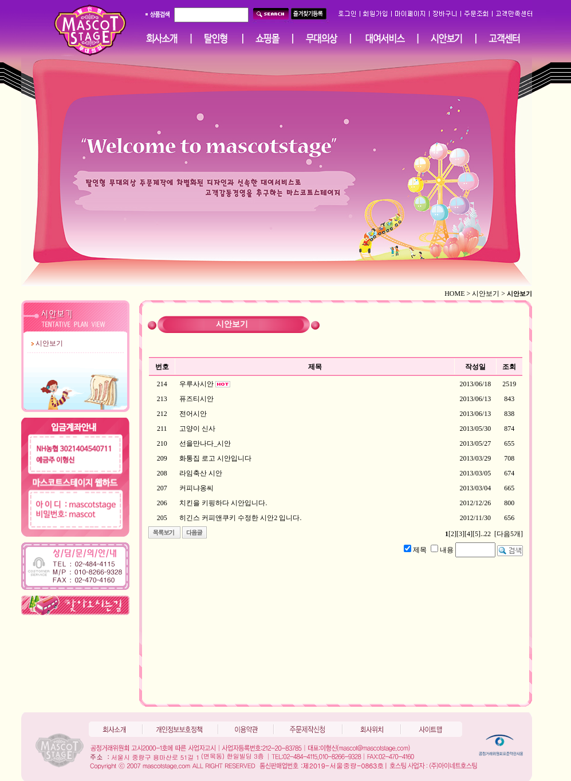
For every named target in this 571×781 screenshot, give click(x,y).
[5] (476, 534)
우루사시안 (196, 384)
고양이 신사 (197, 429)
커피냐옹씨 (196, 488)
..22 (486, 534)
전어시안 (193, 414)
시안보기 (49, 343)
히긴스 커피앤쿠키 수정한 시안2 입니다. (240, 518)
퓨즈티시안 (196, 399)
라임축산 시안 (200, 473)
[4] (468, 534)
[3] (460, 534)
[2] (452, 534)
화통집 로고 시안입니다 (215, 458)
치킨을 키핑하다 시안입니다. (223, 503)
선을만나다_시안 (205, 443)
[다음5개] (508, 534)
